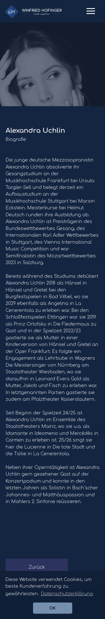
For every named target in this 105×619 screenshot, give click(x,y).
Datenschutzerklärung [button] (67, 593)
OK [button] (52, 608)
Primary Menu (91, 13)
